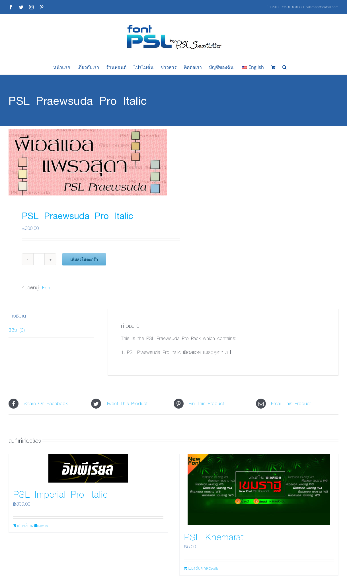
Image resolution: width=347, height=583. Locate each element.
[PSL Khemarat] (259, 489)
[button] (284, 67)
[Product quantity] (39, 259)
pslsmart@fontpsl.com (322, 7)
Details (43, 525)
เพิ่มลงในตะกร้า (84, 259)
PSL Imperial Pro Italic (60, 494)
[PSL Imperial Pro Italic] (88, 468)
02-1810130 (291, 7)
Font (47, 287)
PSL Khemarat (214, 536)
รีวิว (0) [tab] (17, 330)
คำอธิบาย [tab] (17, 315)
